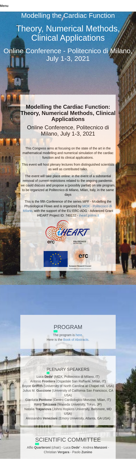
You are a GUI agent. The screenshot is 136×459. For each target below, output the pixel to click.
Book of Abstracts (75, 339)
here (79, 335)
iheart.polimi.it (89, 215)
